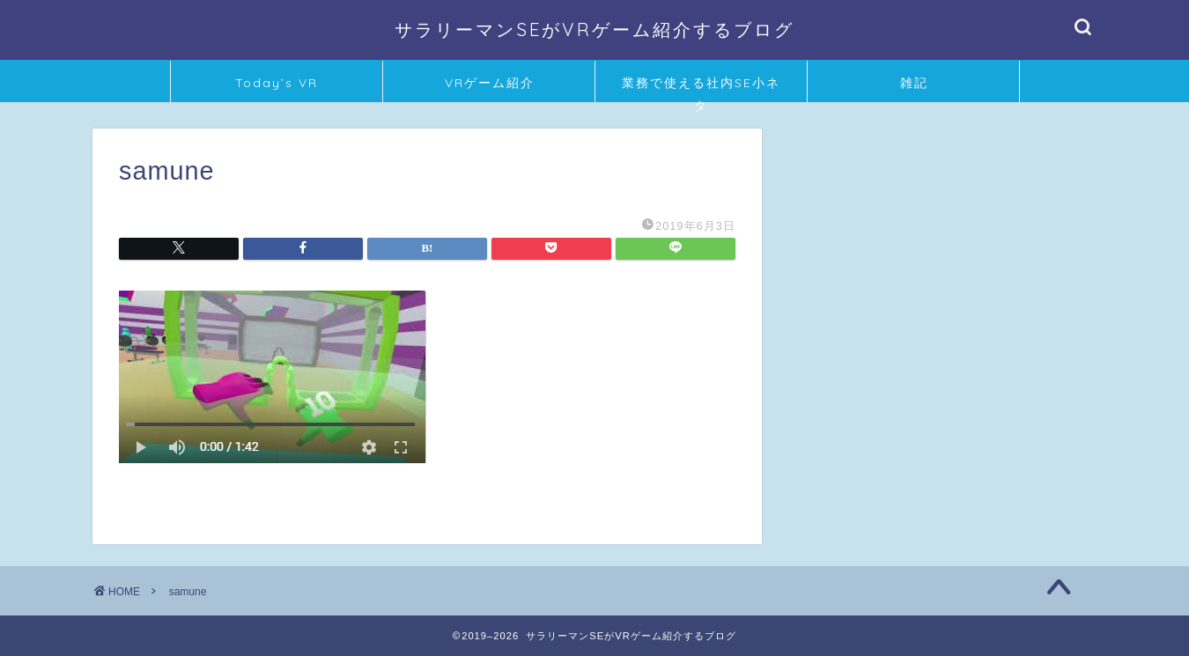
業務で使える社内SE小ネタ (701, 88)
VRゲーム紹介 (490, 83)
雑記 (914, 83)
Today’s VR (276, 83)
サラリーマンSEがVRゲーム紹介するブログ (594, 29)
